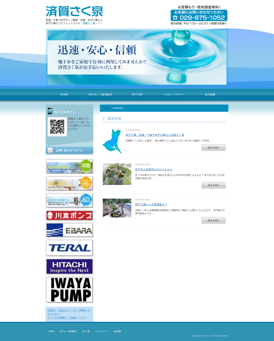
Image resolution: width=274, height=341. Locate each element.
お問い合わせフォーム (69, 150)
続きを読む (213, 147)
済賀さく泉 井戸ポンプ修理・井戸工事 (74, 11)
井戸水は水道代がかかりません (153, 169)
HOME (64, 94)
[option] (137, 57)
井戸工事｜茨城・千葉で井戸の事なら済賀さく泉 (155, 134)
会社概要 (210, 94)
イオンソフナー (173, 94)
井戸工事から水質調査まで (151, 204)
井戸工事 (137, 94)
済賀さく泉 (207, 336)
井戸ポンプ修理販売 (100, 94)
